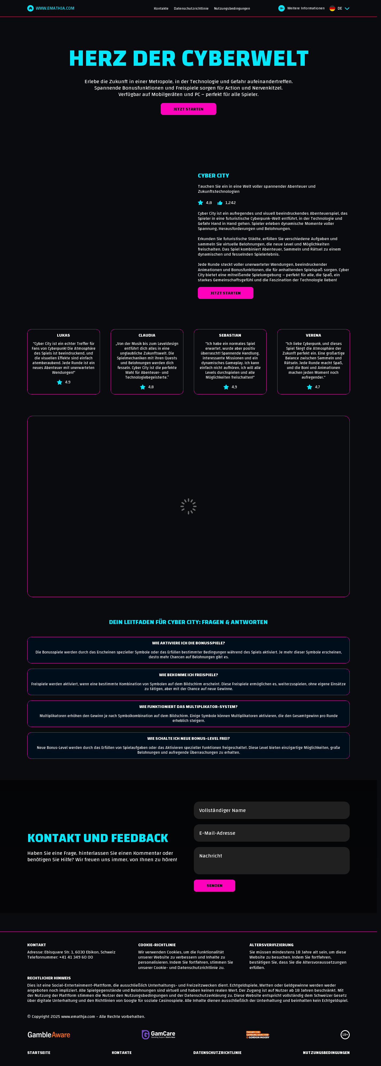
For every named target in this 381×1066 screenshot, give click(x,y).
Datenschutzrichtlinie (192, 9)
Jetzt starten (188, 110)
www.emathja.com (52, 8)
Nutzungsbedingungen (233, 9)
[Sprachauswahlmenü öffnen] (339, 9)
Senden (214, 907)
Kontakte (162, 9)
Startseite (39, 1056)
